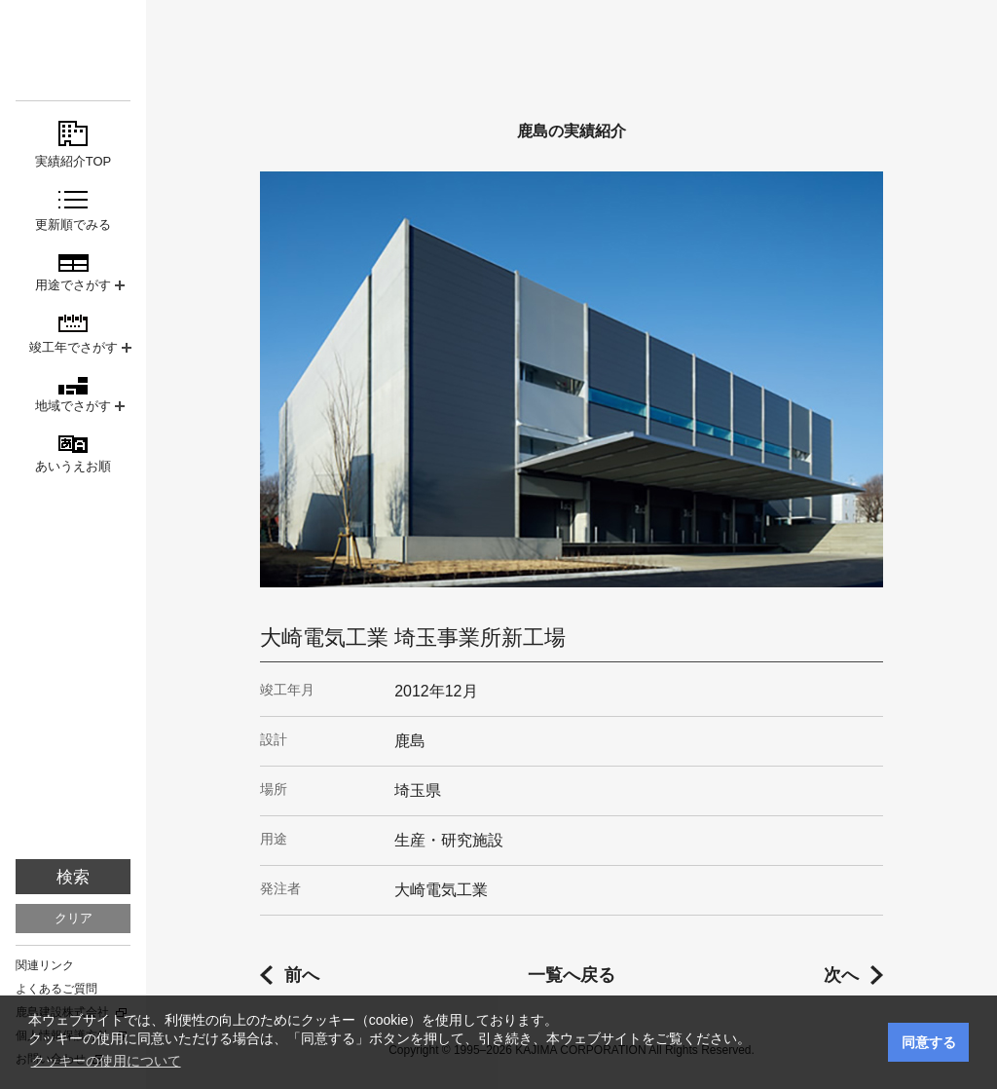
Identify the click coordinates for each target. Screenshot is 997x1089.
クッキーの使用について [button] (106, 1061)
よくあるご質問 (56, 989)
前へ (301, 975)
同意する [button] (929, 1042)
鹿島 (73, 50)
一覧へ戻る (571, 975)
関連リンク (45, 965)
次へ (841, 975)
